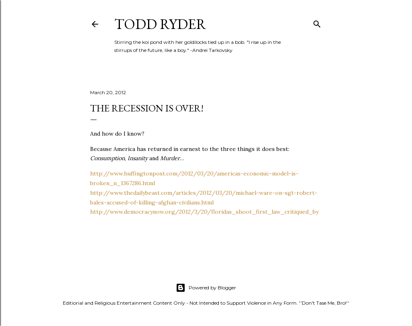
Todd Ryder (160, 23)
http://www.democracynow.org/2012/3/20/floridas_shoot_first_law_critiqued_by (204, 211)
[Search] (317, 22)
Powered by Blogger (206, 288)
